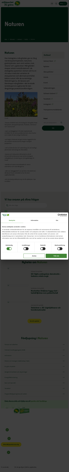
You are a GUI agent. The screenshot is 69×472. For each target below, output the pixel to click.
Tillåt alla (56, 256)
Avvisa (34, 256)
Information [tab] (34, 220)
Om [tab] (57, 220)
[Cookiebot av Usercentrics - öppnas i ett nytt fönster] (59, 215)
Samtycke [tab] (12, 220)
